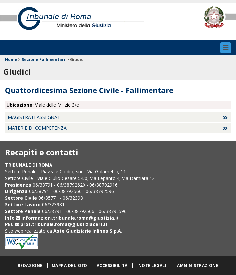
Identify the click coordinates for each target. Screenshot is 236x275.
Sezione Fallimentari (43, 59)
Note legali (152, 265)
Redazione (30, 265)
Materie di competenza (37, 128)
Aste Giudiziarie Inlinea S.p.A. (87, 231)
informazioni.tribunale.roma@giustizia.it (70, 218)
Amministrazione (197, 265)
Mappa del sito (69, 265)
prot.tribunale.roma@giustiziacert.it (64, 224)
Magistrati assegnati (35, 117)
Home (11, 59)
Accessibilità (112, 265)
